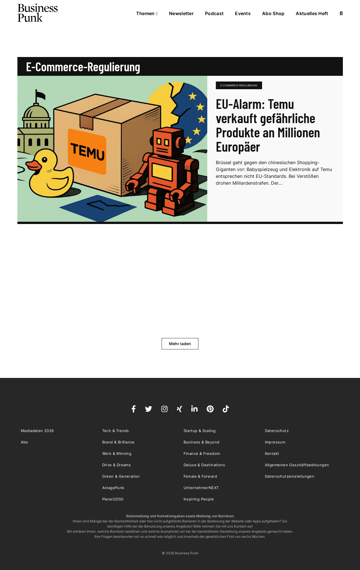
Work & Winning (117, 453)
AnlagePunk (113, 487)
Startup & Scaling (200, 430)
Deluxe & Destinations (204, 465)
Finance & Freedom (202, 453)
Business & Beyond (202, 442)
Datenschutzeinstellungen (290, 476)
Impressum (275, 442)
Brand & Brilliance (118, 442)
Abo (24, 442)
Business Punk (38, 12)
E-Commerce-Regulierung (239, 85)
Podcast (214, 13)
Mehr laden (180, 343)
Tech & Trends (115, 430)
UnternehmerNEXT (201, 487)
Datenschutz (277, 430)
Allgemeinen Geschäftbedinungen (297, 465)
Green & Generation (121, 476)
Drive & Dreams (116, 465)
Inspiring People (199, 499)
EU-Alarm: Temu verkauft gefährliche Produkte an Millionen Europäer (268, 124)
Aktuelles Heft (312, 13)
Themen (147, 13)
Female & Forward (200, 476)
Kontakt (272, 453)
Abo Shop (273, 13)
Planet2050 (113, 499)
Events (243, 13)
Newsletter (181, 13)
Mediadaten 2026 (37, 430)
